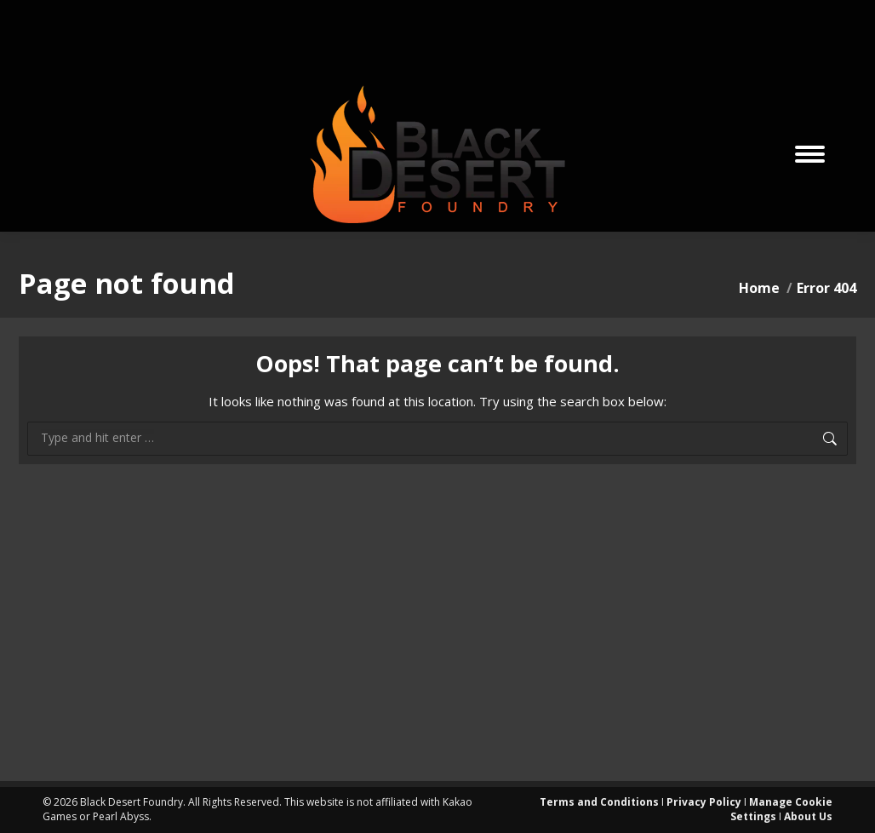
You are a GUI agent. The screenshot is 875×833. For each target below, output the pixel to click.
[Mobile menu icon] (809, 154)
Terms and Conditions (599, 802)
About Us (808, 816)
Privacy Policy (703, 802)
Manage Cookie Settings (781, 809)
